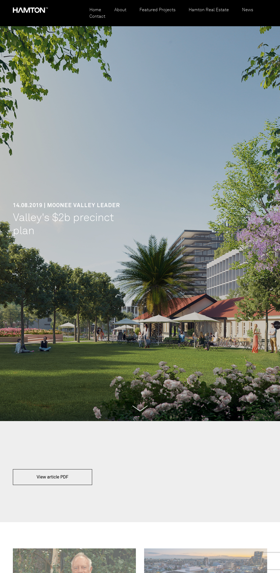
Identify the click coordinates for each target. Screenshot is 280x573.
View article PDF (52, 477)
